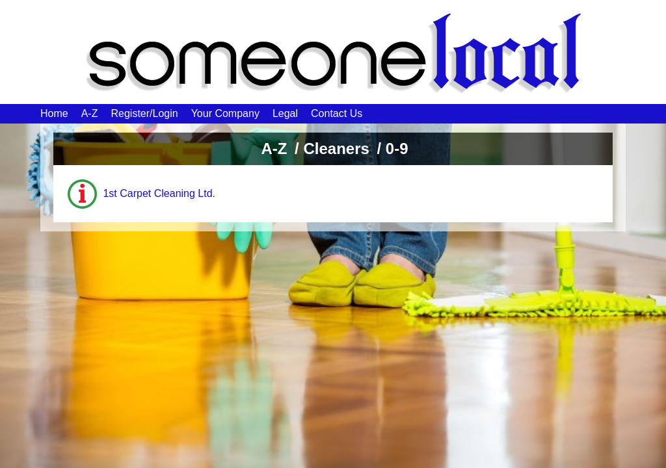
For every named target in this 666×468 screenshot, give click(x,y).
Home (54, 113)
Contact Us (336, 113)
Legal (285, 113)
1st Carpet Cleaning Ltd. (159, 193)
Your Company (225, 113)
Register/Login (144, 113)
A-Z (89, 113)
